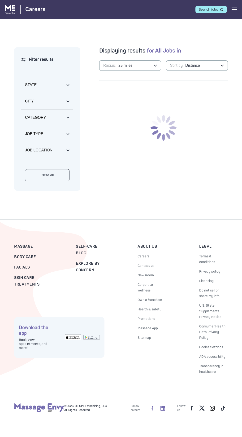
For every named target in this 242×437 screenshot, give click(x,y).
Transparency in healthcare (211, 369)
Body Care (25, 257)
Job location (38, 150)
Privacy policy (209, 271)
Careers (143, 256)
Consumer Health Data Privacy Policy (212, 332)
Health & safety (149, 309)
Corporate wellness (145, 287)
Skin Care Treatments (26, 281)
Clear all (47, 175)
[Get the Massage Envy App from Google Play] (91, 337)
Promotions (146, 319)
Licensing (206, 281)
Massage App (148, 328)
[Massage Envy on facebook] (191, 408)
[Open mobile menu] (234, 9)
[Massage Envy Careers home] (25, 9)
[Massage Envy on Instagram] (212, 408)
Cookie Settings (211, 347)
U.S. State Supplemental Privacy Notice (210, 311)
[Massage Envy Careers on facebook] (152, 408)
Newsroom (146, 275)
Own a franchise (150, 300)
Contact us (146, 266)
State (31, 85)
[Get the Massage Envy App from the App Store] (73, 337)
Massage (23, 246)
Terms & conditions (207, 259)
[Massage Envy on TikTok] (222, 408)
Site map (144, 338)
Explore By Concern (87, 267)
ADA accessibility (212, 357)
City (29, 101)
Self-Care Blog (87, 250)
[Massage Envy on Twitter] (202, 408)
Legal (205, 246)
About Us (147, 246)
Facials (22, 267)
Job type (34, 134)
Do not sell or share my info (209, 293)
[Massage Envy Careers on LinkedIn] (163, 408)
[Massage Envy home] (39, 411)
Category (35, 117)
